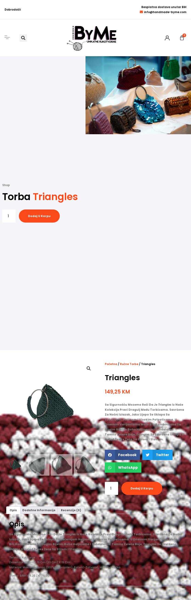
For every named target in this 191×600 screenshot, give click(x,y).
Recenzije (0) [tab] (71, 510)
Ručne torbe (129, 364)
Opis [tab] (13, 510)
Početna (111, 364)
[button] (23, 38)
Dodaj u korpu (39, 216)
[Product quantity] (9, 216)
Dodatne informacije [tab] (38, 510)
